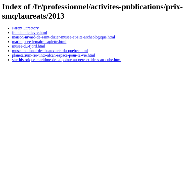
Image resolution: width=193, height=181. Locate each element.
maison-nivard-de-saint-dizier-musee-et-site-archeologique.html (63, 37)
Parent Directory (25, 28)
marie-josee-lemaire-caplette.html (39, 41)
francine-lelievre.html (29, 32)
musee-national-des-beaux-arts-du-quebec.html (50, 51)
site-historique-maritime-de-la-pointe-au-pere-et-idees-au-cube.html (66, 60)
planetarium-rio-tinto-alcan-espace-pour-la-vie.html (53, 55)
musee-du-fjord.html (28, 46)
